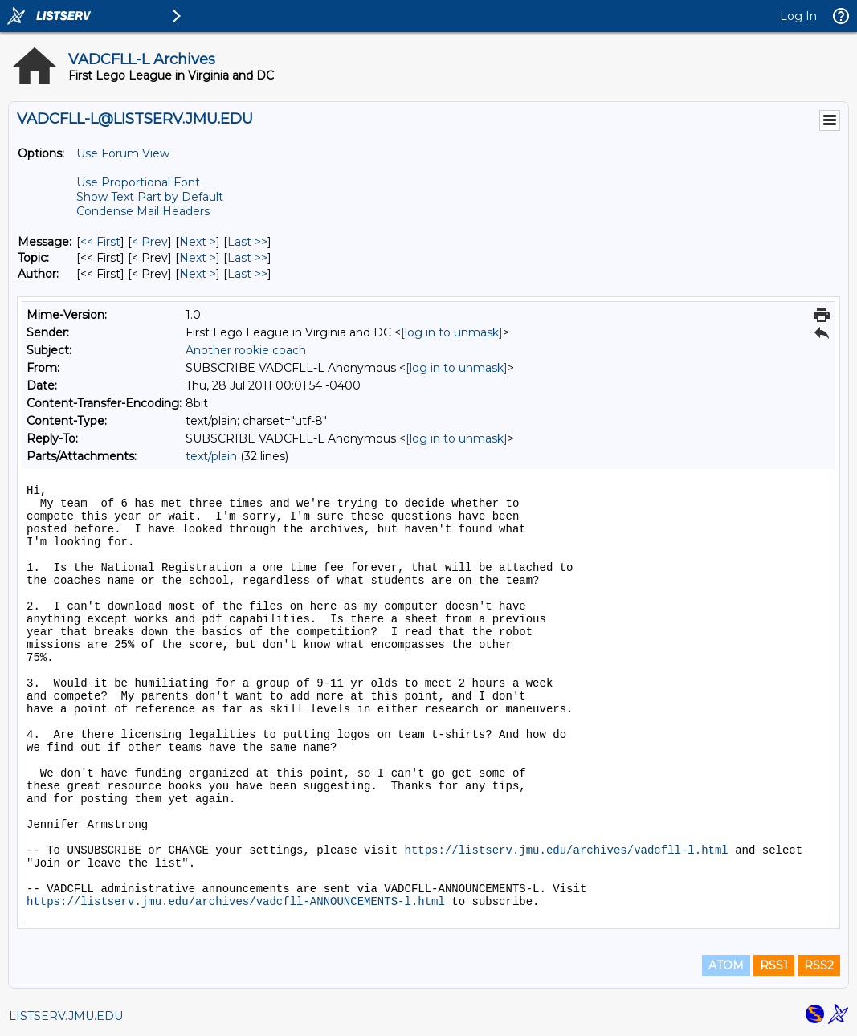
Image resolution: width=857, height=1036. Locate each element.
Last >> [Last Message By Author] (247, 274)
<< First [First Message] (100, 242)
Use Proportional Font (138, 182)
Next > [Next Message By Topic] (197, 258)
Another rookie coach (246, 350)
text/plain (211, 456)
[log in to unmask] (452, 332)
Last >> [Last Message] (247, 242)
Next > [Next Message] (197, 242)
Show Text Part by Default (149, 197)
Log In (798, 16)
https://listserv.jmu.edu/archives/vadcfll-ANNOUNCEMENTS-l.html (236, 901)
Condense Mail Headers (143, 211)
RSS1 (774, 965)
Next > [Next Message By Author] (197, 274)
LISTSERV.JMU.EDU (66, 1016)
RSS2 (819, 965)
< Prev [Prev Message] (150, 242)
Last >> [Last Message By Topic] (247, 258)
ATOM (726, 965)
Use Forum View (122, 153)
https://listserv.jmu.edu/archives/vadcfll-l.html (566, 850)
